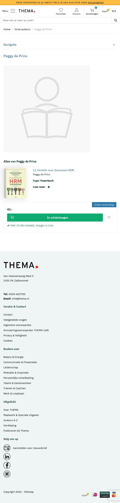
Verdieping (9, 425)
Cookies (7, 340)
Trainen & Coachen (14, 388)
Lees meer (41, 187)
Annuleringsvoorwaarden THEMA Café (26, 330)
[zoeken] (115, 20)
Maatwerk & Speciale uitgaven (21, 415)
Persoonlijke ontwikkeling (18, 377)
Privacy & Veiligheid (15, 335)
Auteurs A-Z (10, 420)
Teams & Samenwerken (17, 383)
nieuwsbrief (96, 2)
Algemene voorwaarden (17, 325)
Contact (7, 314)
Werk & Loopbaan (13, 393)
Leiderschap (10, 367)
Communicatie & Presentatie (20, 362)
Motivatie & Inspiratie (16, 372)
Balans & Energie (13, 357)
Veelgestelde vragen (15, 319)
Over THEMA (11, 409)
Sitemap (29, 491)
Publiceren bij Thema (16, 430)
